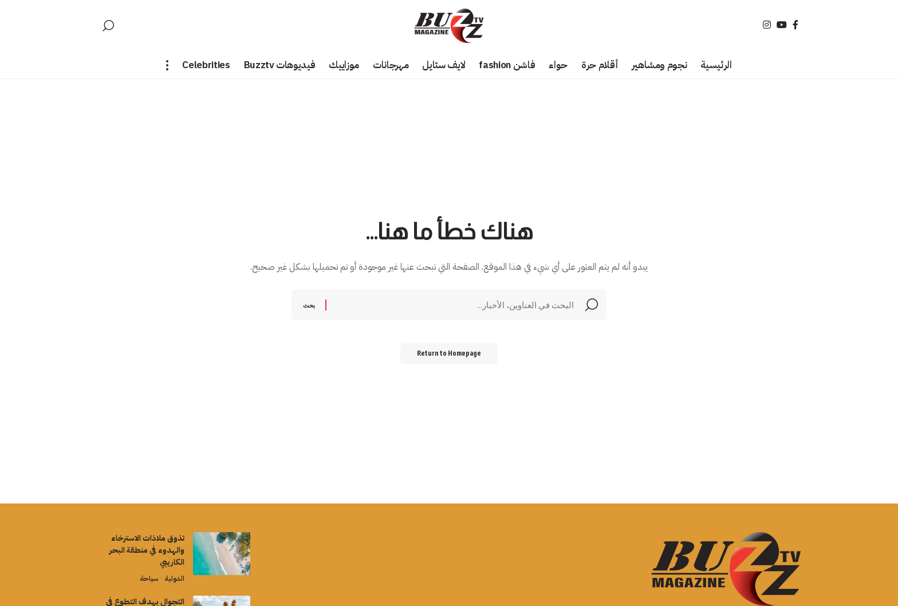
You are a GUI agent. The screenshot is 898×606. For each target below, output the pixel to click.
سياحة (146, 578)
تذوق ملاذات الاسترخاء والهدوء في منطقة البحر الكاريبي (146, 550)
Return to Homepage (449, 356)
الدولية (173, 578)
